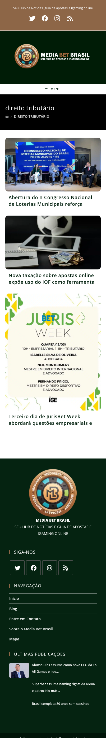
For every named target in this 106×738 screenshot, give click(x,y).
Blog (13, 608)
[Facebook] (33, 567)
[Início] (7, 116)
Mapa (14, 638)
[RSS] (65, 567)
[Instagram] (49, 567)
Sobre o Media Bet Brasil (31, 628)
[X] (17, 567)
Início (14, 598)
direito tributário (31, 116)
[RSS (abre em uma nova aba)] (69, 18)
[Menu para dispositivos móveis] (53, 89)
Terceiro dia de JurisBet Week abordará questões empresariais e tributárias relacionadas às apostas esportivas (52, 426)
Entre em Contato (25, 618)
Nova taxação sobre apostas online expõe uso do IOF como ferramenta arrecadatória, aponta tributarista (52, 282)
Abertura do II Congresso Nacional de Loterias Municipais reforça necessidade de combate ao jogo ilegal (51, 207)
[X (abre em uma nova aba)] (32, 18)
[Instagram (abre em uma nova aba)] (57, 18)
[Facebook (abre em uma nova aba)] (45, 18)
